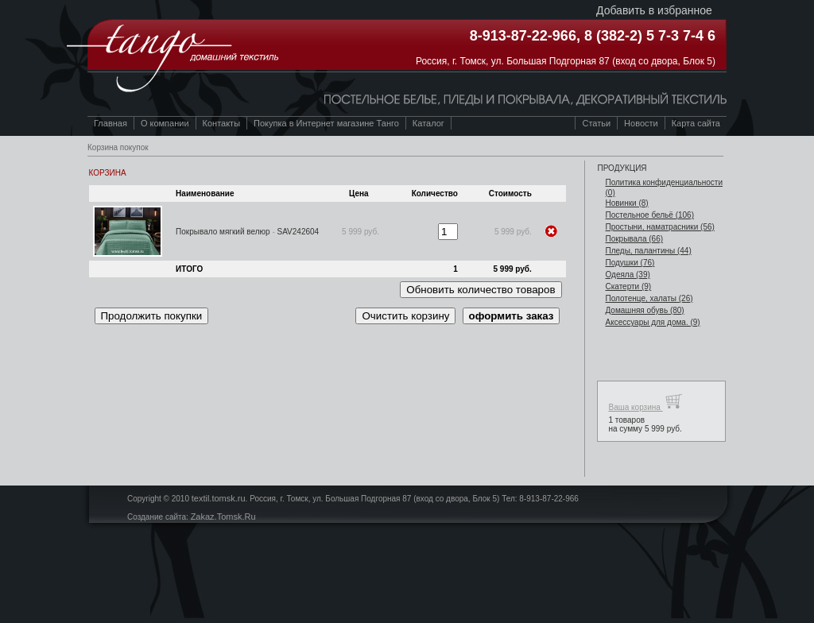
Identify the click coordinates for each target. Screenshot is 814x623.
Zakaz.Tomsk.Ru (223, 516)
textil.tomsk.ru (219, 498)
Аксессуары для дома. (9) (652, 322)
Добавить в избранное (654, 10)
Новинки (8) (626, 203)
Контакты (222, 123)
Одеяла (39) (627, 274)
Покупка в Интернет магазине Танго (326, 123)
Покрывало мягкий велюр (223, 231)
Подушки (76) (629, 262)
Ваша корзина (645, 402)
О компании (165, 123)
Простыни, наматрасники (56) (659, 226)
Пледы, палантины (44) (648, 250)
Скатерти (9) (628, 286)
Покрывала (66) (634, 238)
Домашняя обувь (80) (644, 310)
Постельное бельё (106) (649, 215)
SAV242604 (298, 231)
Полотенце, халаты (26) (648, 298)
